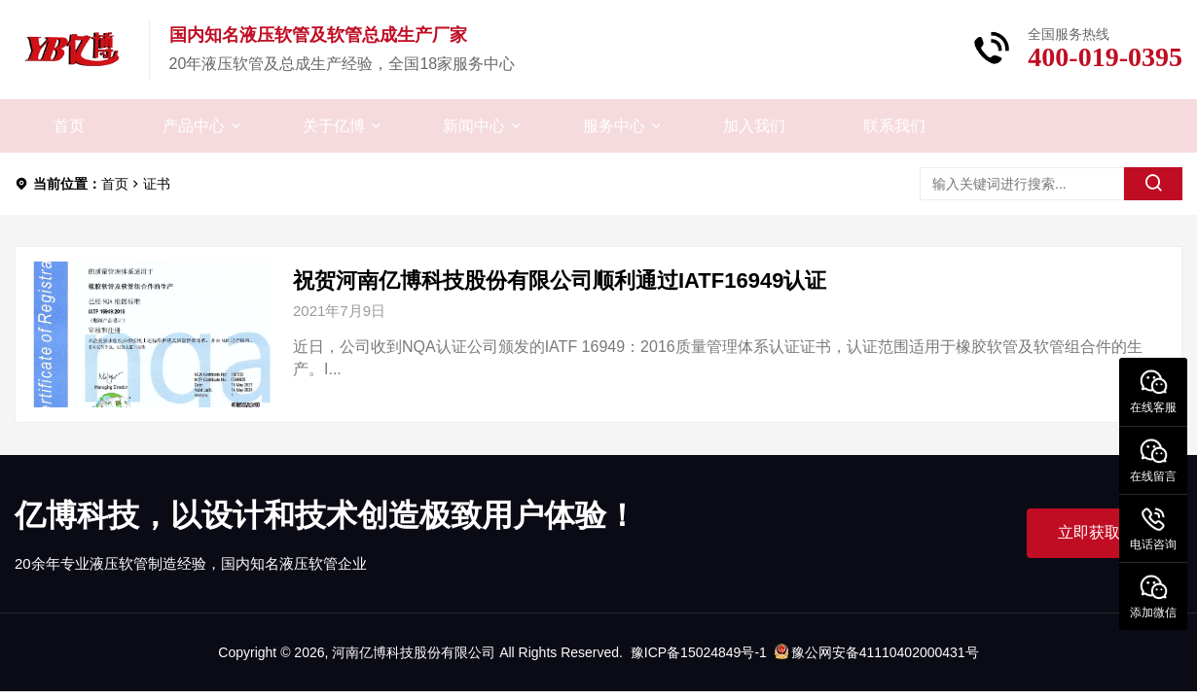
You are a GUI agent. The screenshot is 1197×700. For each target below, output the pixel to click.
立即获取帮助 (1104, 532)
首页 (69, 126)
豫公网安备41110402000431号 (877, 652)
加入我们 (754, 126)
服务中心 (614, 126)
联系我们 (894, 126)
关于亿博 (334, 126)
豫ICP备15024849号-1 (699, 652)
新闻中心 (474, 126)
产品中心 (194, 126)
